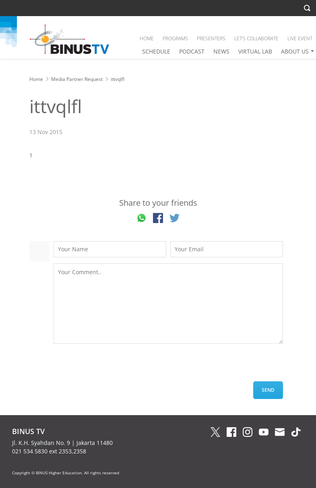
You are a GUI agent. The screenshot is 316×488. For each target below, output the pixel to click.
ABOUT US (295, 51)
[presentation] (115, 365)
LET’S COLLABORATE (256, 38)
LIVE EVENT (299, 38)
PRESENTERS (211, 38)
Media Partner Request (77, 79)
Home (36, 79)
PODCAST (191, 51)
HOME (147, 38)
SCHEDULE (156, 51)
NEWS (221, 51)
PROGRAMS (175, 38)
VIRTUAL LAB (255, 51)
